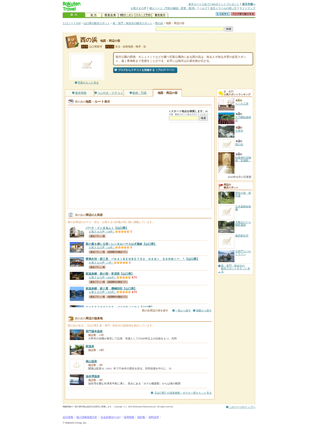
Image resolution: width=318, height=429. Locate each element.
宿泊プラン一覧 (97, 236)
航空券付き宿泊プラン (117, 252)
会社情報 (68, 417)
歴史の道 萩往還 (243, 194)
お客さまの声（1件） (101, 262)
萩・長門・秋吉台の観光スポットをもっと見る (235, 268)
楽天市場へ (248, 4)
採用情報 (129, 417)
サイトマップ (247, 8)
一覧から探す (183, 310)
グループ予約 (143, 15)
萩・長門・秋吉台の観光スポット (132, 23)
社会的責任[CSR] (111, 417)
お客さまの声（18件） (102, 231)
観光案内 (160, 15)
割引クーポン (127, 15)
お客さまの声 (138, 8)
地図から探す (204, 310)
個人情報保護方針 (86, 417)
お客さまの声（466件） (103, 277)
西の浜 (159, 23)
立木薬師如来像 (243, 208)
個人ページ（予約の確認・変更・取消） (173, 8)
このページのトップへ (242, 407)
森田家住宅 (241, 235)
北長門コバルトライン (243, 253)
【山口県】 (107, 228)
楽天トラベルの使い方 (223, 8)
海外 (93, 15)
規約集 (141, 417)
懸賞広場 (110, 15)
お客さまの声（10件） (102, 247)
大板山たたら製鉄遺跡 (243, 223)
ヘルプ (203, 8)
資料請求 (153, 417)
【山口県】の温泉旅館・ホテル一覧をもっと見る (183, 392)
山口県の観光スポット (97, 23)
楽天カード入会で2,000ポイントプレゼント (213, 4)
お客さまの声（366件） (103, 292)
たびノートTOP (72, 23)
